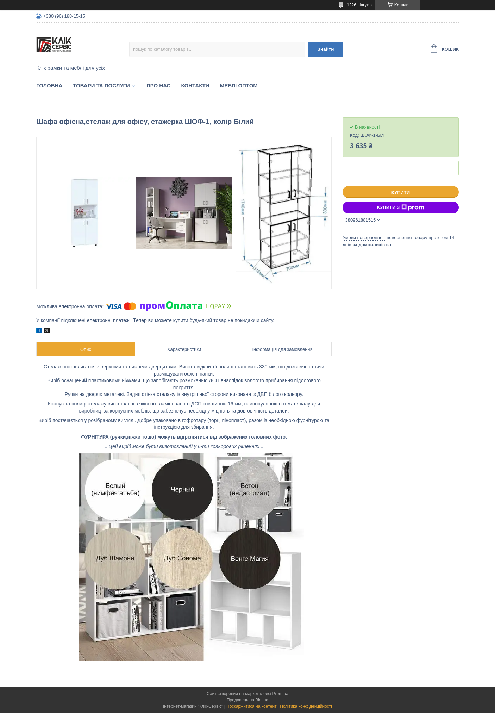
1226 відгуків (359, 4)
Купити (400, 192)
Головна (49, 85)
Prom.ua (280, 693)
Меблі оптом (239, 85)
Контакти (195, 85)
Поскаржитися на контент (251, 706)
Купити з (400, 207)
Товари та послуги (101, 85)
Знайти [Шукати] (326, 49)
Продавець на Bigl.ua (247, 700)
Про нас (158, 85)
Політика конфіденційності (306, 706)
